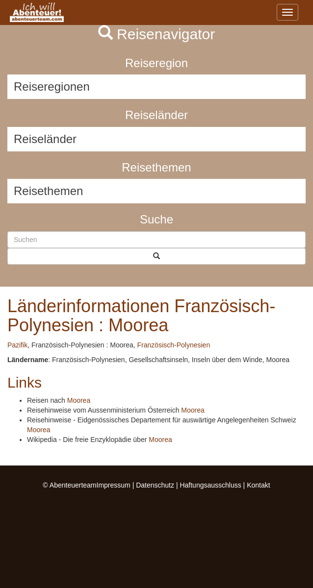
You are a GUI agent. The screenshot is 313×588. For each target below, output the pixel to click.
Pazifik (17, 345)
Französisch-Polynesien (173, 345)
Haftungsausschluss (210, 485)
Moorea (78, 400)
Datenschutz (155, 485)
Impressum (113, 485)
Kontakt (258, 485)
